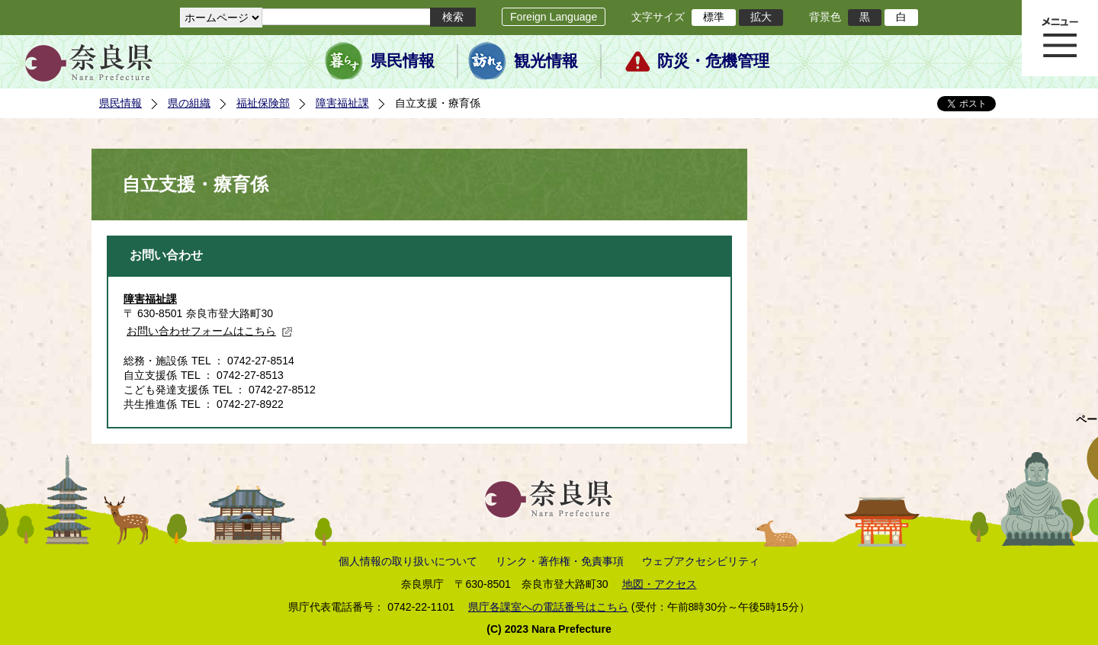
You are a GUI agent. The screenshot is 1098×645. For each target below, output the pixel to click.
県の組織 (189, 103)
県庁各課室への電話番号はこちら (548, 607)
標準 (713, 17)
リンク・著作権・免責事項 (560, 561)
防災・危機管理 (713, 61)
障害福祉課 (342, 103)
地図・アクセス (659, 584)
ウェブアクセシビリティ (700, 561)
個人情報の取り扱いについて (408, 561)
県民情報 (403, 61)
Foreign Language (553, 17)
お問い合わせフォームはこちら (210, 331)
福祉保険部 (263, 103)
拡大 (761, 17)
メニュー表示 (1060, 38)
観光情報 (546, 61)
